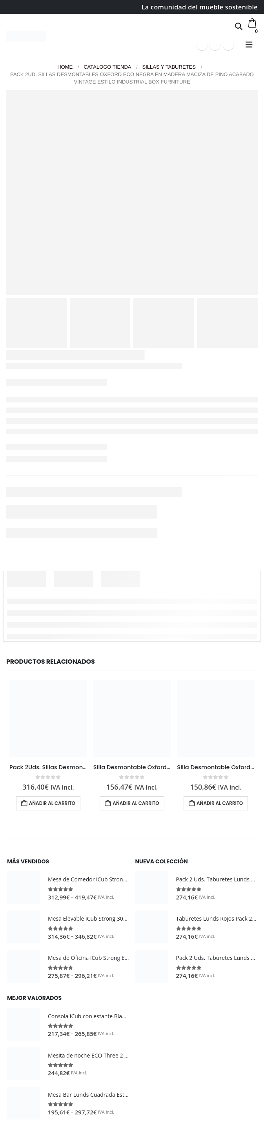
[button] (238, 26)
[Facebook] (202, 44)
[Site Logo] (26, 36)
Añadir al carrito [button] (52, 803)
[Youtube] (214, 44)
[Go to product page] (48, 718)
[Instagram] (228, 44)
